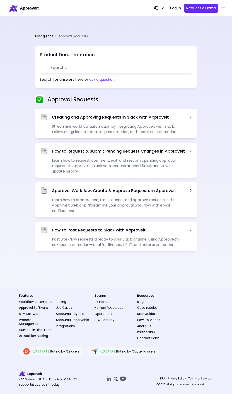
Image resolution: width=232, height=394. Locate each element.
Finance (103, 301)
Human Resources (108, 307)
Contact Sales (148, 338)
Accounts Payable (70, 313)
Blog (140, 301)
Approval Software (33, 307)
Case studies (147, 307)
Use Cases (64, 307)
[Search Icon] (118, 67)
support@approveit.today (39, 384)
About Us (144, 326)
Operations (103, 313)
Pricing (61, 301)
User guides (44, 36)
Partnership (146, 332)
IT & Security (104, 320)
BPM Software (30, 313)
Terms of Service (199, 378)
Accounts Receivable (72, 320)
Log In (175, 8)
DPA (162, 378)
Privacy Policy (176, 378)
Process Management (30, 322)
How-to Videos (148, 320)
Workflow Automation (36, 301)
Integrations (65, 326)
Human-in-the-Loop (35, 330)
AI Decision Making (33, 335)
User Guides (146, 313)
